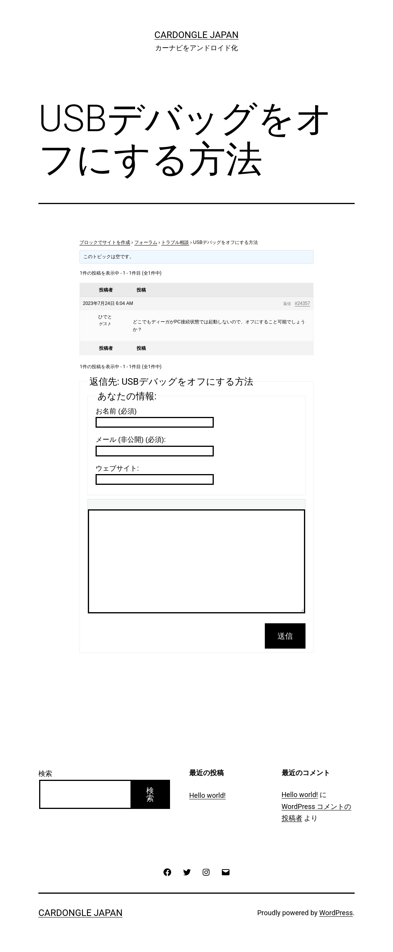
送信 (285, 636)
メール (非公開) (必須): (131, 439)
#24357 (302, 303)
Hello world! (207, 795)
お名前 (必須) (116, 411)
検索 (45, 773)
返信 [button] (287, 303)
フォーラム (145, 242)
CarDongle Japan (196, 35)
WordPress (336, 913)
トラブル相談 (175, 242)
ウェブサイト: (117, 468)
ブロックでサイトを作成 (104, 242)
